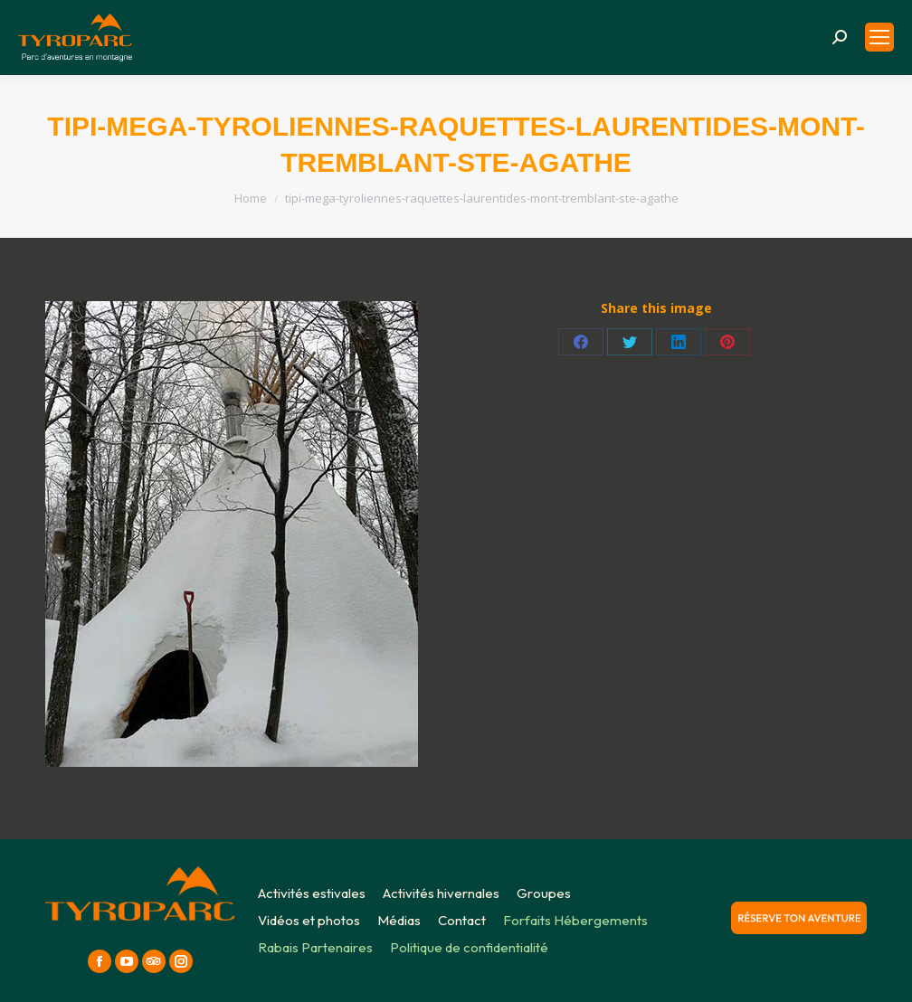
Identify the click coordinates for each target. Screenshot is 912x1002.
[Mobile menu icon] (879, 37)
